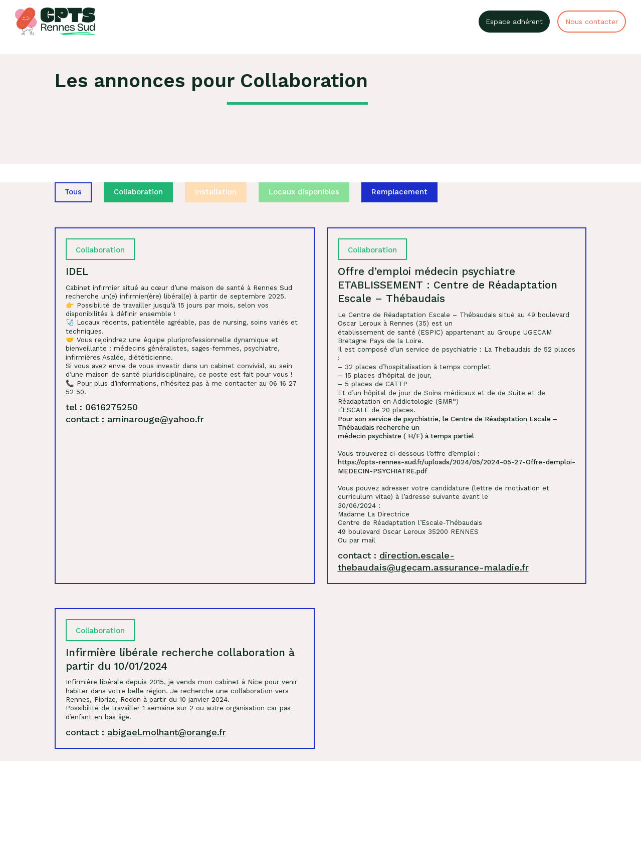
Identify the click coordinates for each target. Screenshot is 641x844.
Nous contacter (591, 22)
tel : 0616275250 (102, 407)
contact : (135, 419)
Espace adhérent (514, 22)
